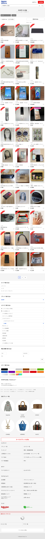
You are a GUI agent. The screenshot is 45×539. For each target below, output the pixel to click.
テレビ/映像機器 (23, 328)
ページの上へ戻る (22, 530)
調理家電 (23, 338)
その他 (14, 15)
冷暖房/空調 (23, 335)
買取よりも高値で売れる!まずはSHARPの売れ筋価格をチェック (22, 384)
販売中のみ (4, 19)
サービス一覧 (3, 524)
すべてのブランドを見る (22, 439)
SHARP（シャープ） (6, 15)
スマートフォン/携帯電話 (23, 316)
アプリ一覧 (25, 524)
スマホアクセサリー (23, 318)
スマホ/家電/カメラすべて (23, 313)
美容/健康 (23, 333)
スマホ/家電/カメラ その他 (23, 343)
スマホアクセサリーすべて (24, 320)
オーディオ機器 (23, 330)
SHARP (22, 299)
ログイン (34, 2)
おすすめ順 (11, 19)
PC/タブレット (23, 325)
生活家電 (23, 340)
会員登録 (41, 2)
